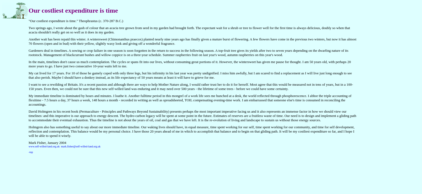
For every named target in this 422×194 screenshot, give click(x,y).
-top (31, 152)
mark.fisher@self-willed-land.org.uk (80, 146)
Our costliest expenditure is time (73, 10)
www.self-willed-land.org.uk (44, 146)
